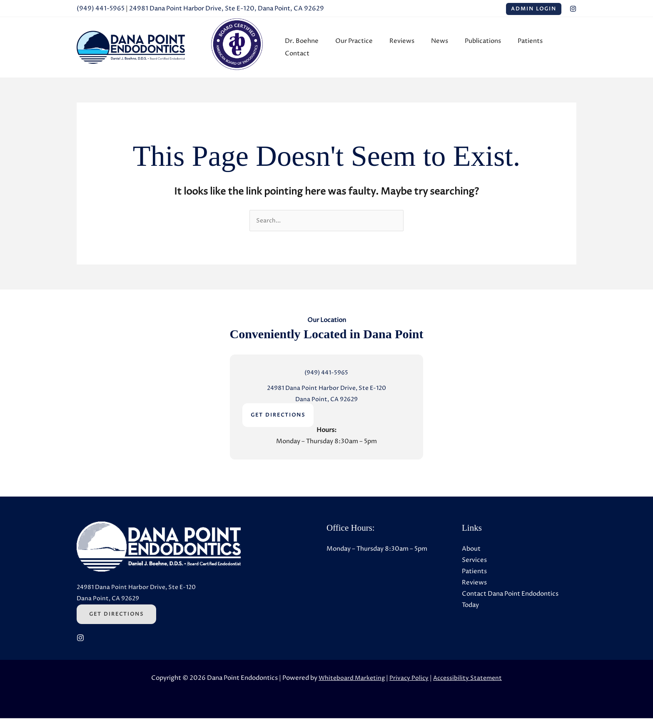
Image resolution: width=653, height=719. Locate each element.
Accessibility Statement (469, 678)
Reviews (404, 47)
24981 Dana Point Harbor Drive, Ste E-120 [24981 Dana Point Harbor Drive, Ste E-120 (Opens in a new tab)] (326, 388)
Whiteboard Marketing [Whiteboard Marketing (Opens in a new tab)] (350, 678)
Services (474, 561)
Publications (477, 47)
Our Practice (361, 47)
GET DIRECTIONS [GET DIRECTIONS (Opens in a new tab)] (278, 415)
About (471, 549)
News (438, 47)
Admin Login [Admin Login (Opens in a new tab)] (533, 8)
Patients (520, 47)
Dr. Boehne (313, 47)
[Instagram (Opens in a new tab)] (573, 8)
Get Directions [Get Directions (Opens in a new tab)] (116, 615)
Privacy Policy (409, 678)
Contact (558, 47)
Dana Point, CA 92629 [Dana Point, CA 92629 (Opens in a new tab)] (326, 400)
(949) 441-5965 (101, 8)
